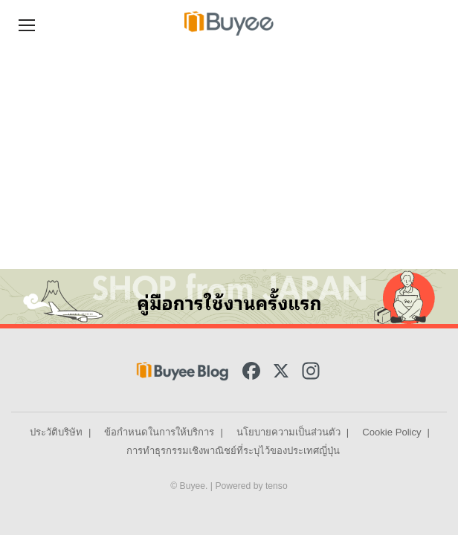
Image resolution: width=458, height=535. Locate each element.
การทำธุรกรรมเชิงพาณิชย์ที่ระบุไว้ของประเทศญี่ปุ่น (233, 450)
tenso (276, 486)
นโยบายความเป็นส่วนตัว (288, 432)
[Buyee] (229, 23)
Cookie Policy (391, 432)
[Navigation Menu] (26, 23)
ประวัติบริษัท (56, 432)
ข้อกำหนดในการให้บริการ (159, 432)
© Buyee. (190, 486)
